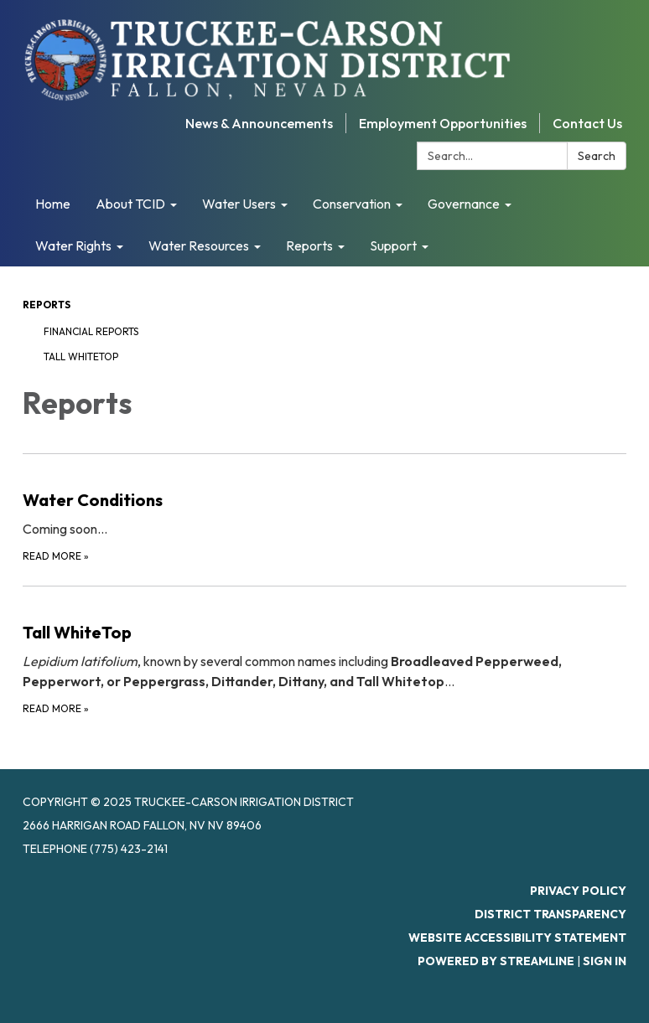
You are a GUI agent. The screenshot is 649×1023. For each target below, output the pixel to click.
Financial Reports (91, 331)
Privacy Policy (578, 890)
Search (596, 155)
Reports (46, 304)
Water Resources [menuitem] (198, 245)
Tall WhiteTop (81, 356)
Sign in (604, 961)
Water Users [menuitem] (239, 203)
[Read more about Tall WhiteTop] (324, 651)
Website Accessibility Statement (517, 937)
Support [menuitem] (393, 245)
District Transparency (550, 914)
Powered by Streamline (496, 961)
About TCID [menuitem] (130, 203)
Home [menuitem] (52, 203)
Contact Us (587, 123)
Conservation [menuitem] (352, 203)
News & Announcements (259, 123)
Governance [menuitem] (464, 203)
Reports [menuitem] (309, 245)
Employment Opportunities (443, 123)
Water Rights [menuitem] (73, 245)
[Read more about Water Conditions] (324, 509)
